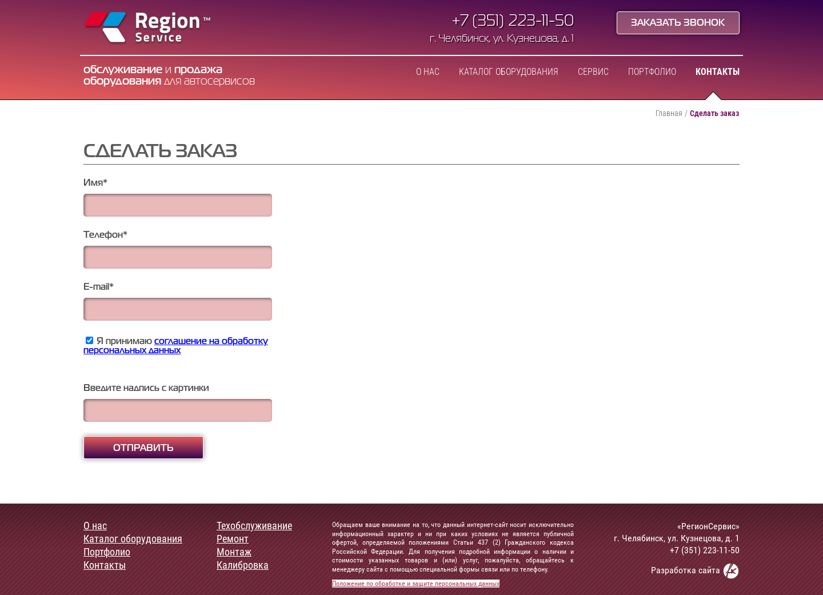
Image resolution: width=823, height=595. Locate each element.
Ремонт (233, 539)
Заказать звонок (678, 23)
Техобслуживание (254, 526)
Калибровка (243, 565)
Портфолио (652, 72)
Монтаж (234, 552)
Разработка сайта (695, 570)
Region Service (147, 28)
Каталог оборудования (508, 72)
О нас (428, 72)
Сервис (593, 72)
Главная (669, 113)
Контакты (718, 72)
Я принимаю (175, 346)
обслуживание (122, 70)
